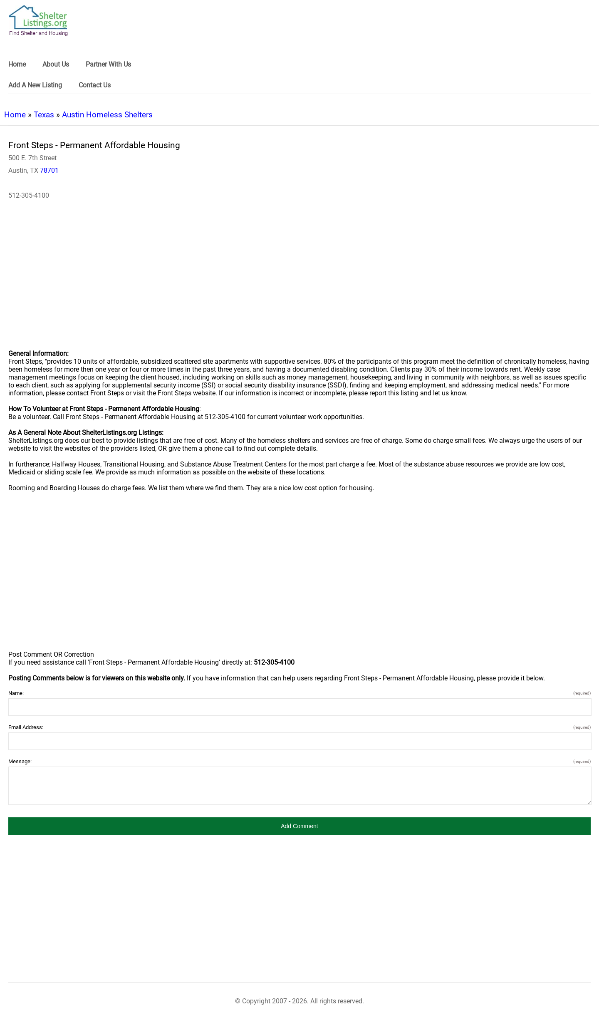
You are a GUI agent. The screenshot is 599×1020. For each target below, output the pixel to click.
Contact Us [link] (95, 85)
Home (15, 114)
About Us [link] (55, 64)
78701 (49, 170)
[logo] (38, 20)
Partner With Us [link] (108, 64)
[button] (299, 826)
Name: (299, 693)
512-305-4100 (28, 195)
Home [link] (17, 64)
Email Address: (299, 727)
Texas (44, 114)
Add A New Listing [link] (35, 85)
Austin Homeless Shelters (107, 114)
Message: (299, 761)
